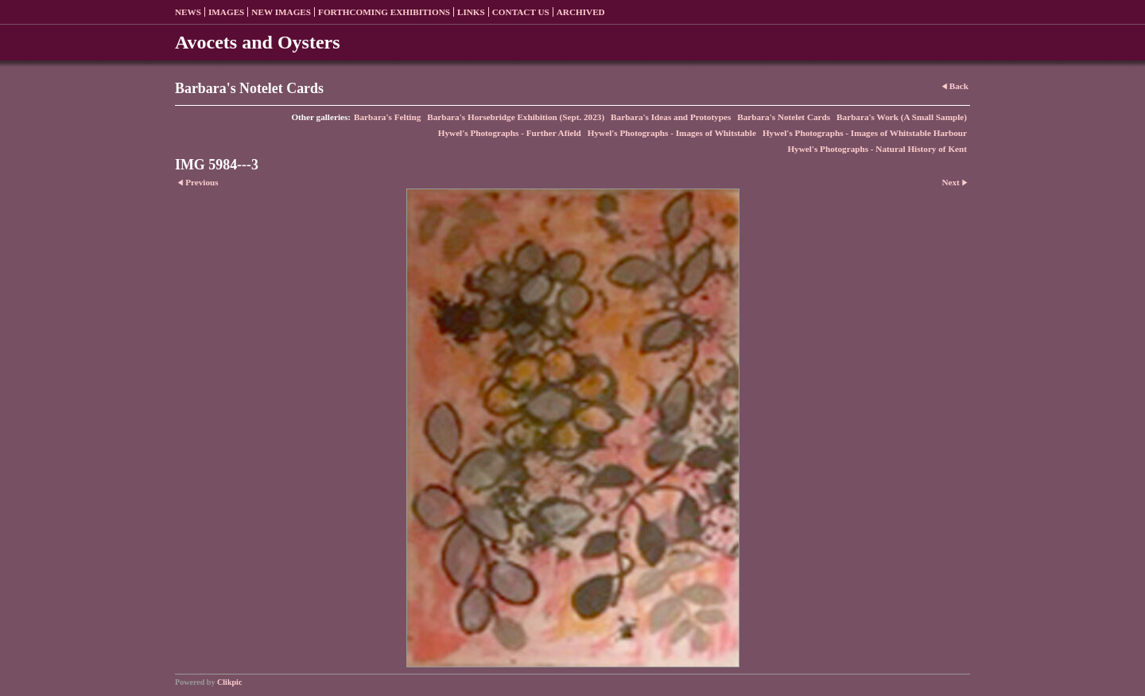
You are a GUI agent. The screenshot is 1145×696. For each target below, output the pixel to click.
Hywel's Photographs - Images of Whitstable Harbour (865, 133)
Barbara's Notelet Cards (783, 117)
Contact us (520, 12)
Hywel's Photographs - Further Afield (509, 133)
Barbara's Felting (387, 117)
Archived (581, 12)
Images (226, 12)
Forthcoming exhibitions (384, 12)
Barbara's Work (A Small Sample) (901, 117)
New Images (281, 12)
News (188, 12)
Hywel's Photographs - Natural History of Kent (877, 149)
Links (471, 12)
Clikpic (229, 682)
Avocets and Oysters (257, 42)
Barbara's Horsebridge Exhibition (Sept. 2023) (515, 117)
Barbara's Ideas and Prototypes (671, 117)
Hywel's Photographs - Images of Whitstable (672, 133)
